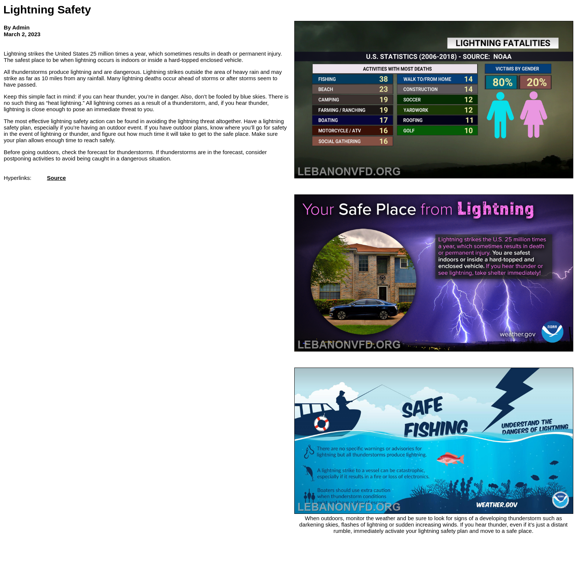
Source (56, 178)
